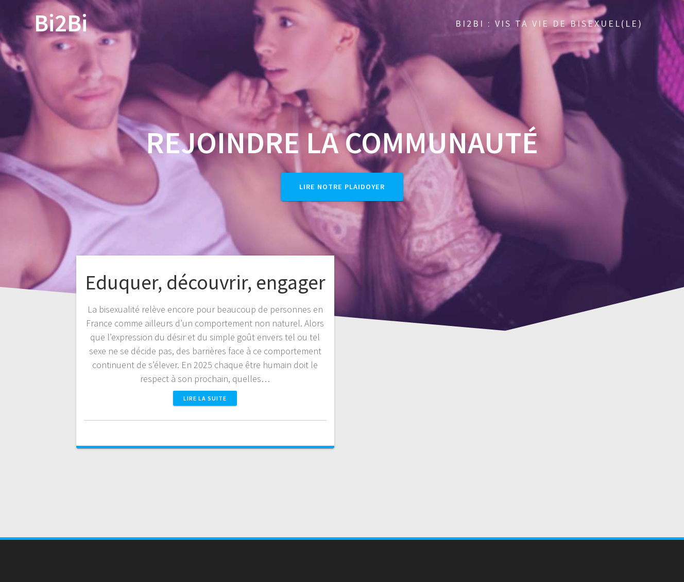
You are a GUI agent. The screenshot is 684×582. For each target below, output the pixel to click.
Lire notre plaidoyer (342, 186)
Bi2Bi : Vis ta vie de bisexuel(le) (549, 23)
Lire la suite (205, 398)
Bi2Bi (61, 23)
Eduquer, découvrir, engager (205, 282)
